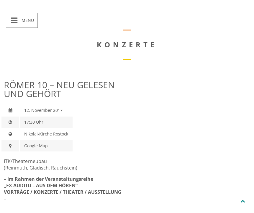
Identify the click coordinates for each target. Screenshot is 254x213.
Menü (27, 20)
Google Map (36, 146)
